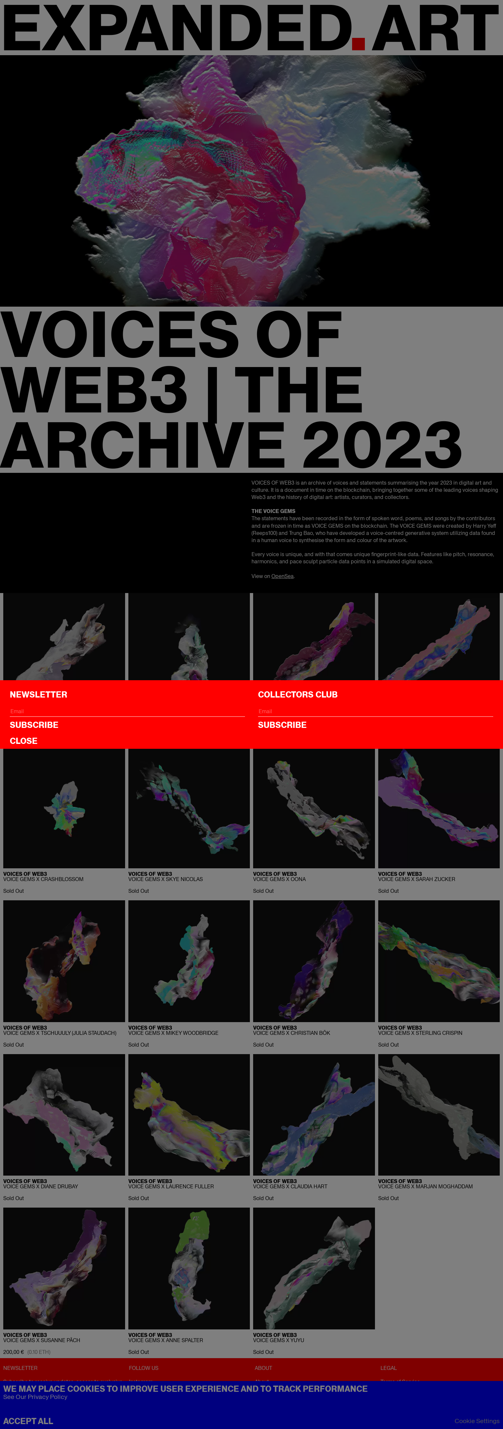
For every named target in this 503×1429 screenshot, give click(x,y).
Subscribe (34, 725)
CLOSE (24, 741)
